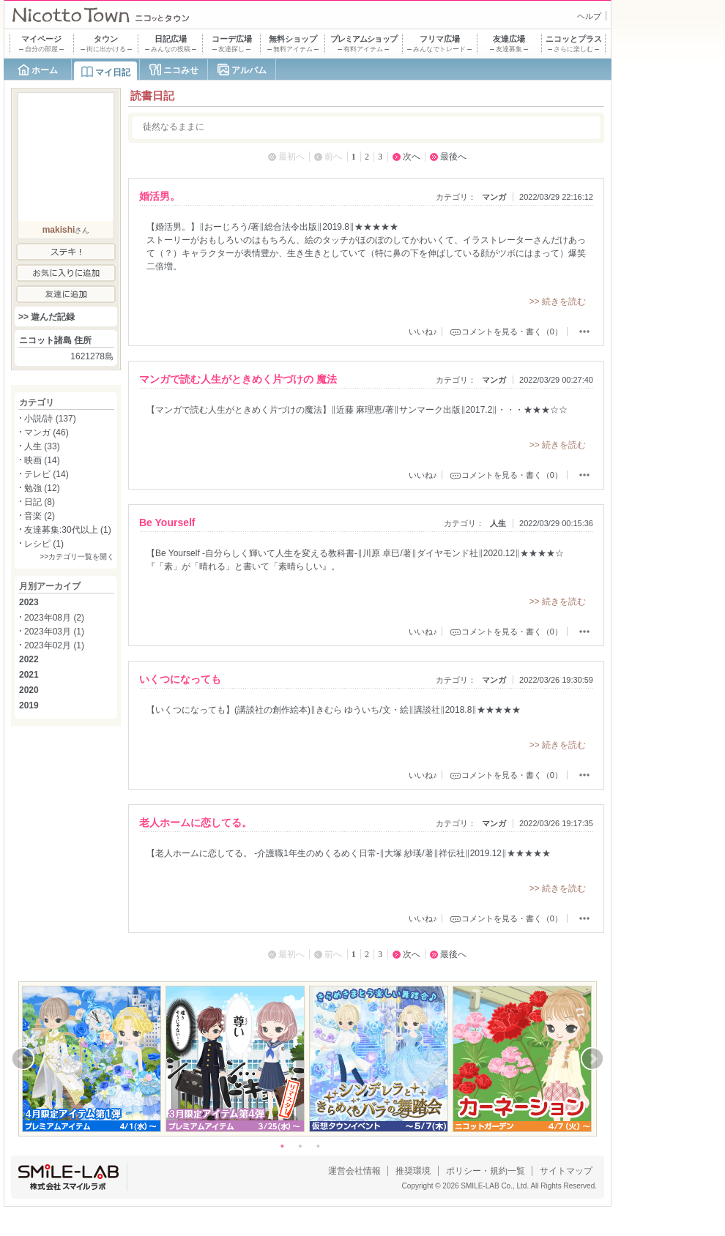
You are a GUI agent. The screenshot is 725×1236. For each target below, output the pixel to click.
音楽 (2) (39, 516)
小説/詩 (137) (50, 418)
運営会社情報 (354, 1171)
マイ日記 (112, 72)
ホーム (44, 70)
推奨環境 (413, 1171)
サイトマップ (566, 1171)
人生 (498, 523)
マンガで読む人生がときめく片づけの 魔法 (238, 379)
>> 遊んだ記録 (46, 317)
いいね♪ (423, 331)
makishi (58, 230)
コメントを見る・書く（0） (511, 331)
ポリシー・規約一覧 (485, 1171)
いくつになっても (180, 679)
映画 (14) (42, 460)
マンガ (494, 196)
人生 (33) (42, 446)
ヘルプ (589, 16)
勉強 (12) (42, 488)
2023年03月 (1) (54, 631)
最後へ (453, 156)
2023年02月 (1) (54, 645)
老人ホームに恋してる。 (195, 822)
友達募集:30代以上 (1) (67, 530)
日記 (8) (39, 502)
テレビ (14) (46, 474)
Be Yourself (167, 522)
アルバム (249, 70)
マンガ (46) (46, 432)
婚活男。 (159, 196)
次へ (411, 156)
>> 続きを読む (557, 301)
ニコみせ (180, 70)
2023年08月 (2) (54, 618)
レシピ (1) (44, 544)
